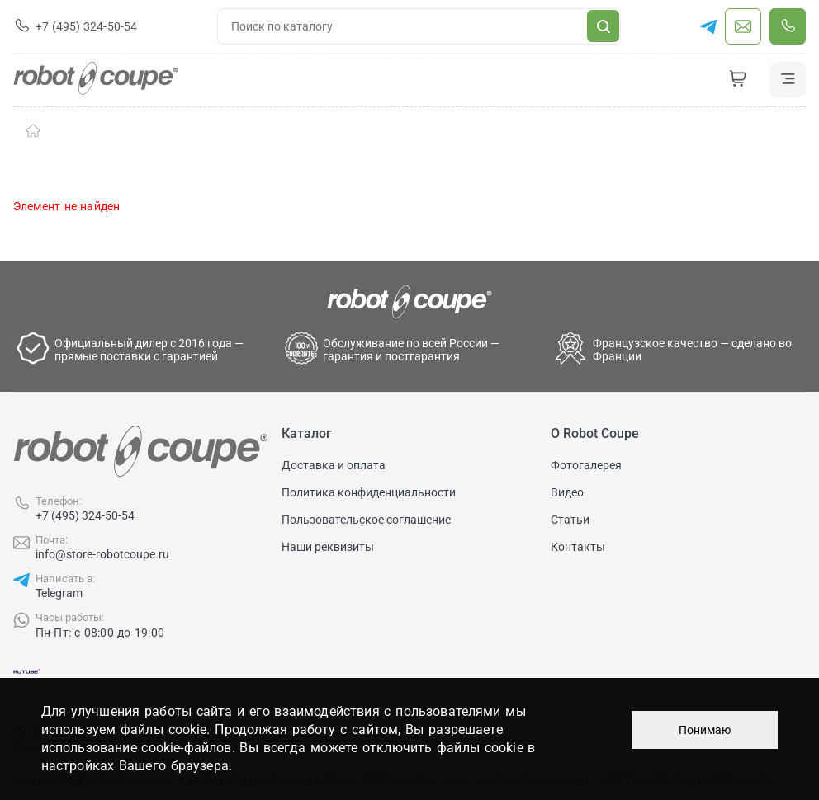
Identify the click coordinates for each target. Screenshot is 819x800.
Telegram (59, 593)
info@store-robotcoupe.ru (102, 554)
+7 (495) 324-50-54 (85, 515)
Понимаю (705, 729)
